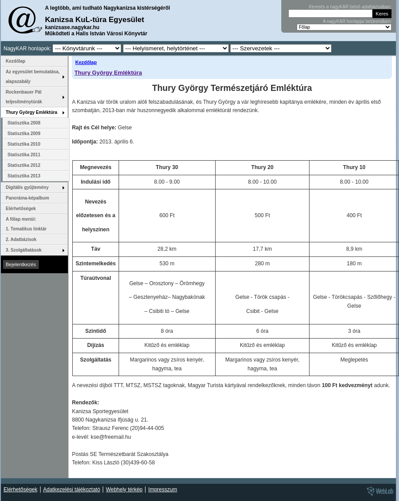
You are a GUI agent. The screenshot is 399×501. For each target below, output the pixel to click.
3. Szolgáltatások (23, 250)
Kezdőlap (86, 62)
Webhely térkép (124, 489)
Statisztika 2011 (24, 154)
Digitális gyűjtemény (27, 187)
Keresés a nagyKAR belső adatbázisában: (350, 6)
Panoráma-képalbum (27, 198)
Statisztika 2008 (24, 123)
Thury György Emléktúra (108, 72)
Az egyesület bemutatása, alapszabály (33, 76)
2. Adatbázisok (21, 239)
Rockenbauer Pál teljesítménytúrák (24, 97)
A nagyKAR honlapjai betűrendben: (357, 21)
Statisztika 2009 (24, 133)
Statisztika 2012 (24, 165)
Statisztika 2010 (24, 144)
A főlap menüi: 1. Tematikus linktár (26, 224)
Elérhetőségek (21, 208)
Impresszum (162, 489)
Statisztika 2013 (24, 175)
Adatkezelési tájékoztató (71, 489)
